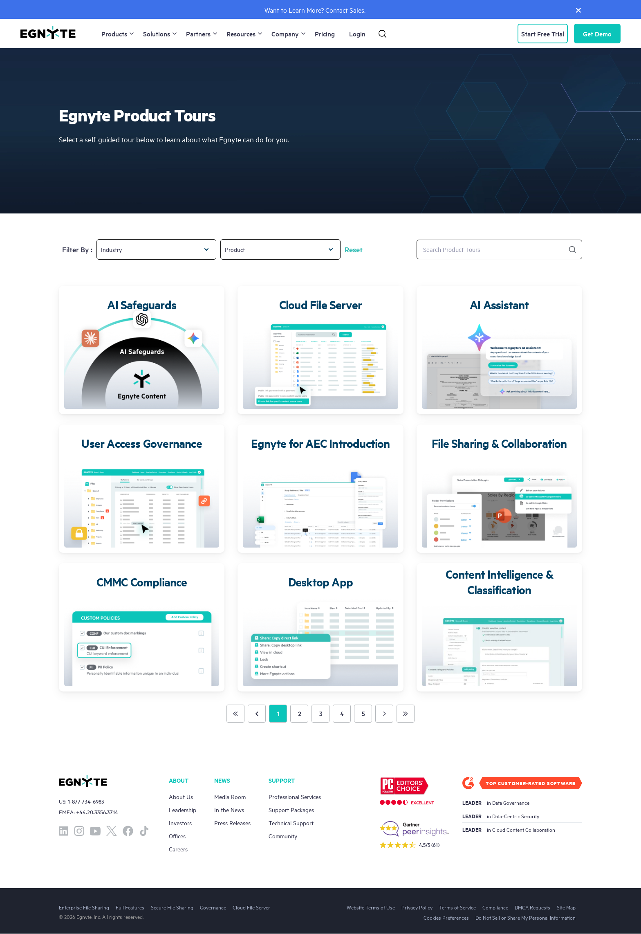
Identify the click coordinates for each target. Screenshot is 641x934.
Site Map (566, 907)
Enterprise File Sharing (84, 907)
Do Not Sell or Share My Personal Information (525, 917)
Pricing (325, 33)
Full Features (130, 907)
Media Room (230, 796)
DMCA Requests (532, 907)
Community (283, 836)
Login (357, 33)
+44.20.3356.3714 (97, 812)
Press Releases (232, 822)
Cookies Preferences (446, 917)
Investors (180, 822)
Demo (597, 33)
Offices (177, 836)
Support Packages (291, 809)
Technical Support (291, 822)
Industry (111, 249)
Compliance (495, 907)
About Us (181, 796)
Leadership (182, 809)
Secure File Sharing (172, 907)
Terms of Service (457, 907)
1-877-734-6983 (86, 801)
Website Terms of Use (371, 907)
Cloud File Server (251, 907)
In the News (229, 809)
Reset (354, 249)
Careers (178, 849)
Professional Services (295, 796)
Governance (213, 907)
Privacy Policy (417, 907)
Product (235, 249)
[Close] (578, 10)
